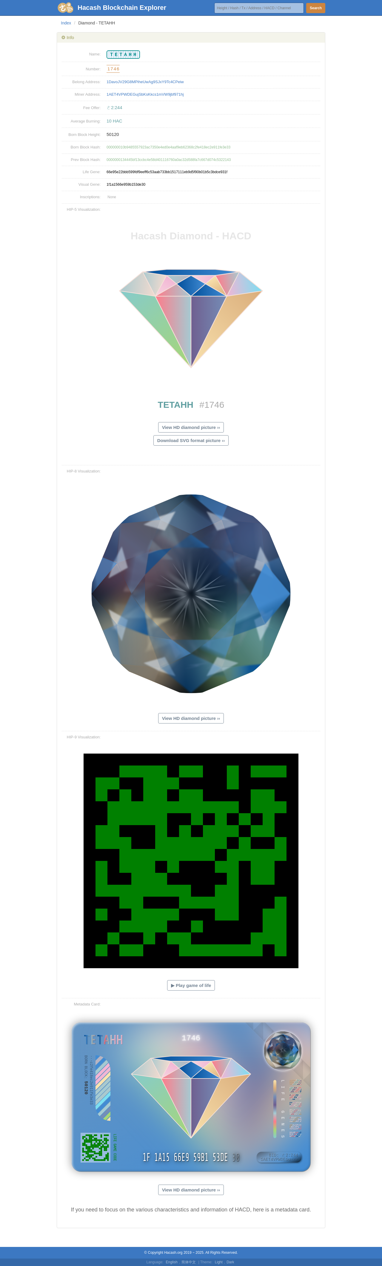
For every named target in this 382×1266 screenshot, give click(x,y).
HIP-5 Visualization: (84, 209)
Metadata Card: (87, 1004)
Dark (230, 1262)
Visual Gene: (89, 184)
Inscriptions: (90, 197)
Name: (95, 54)
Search (316, 8)
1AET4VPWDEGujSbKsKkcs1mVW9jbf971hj (145, 94)
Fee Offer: (92, 108)
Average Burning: (86, 121)
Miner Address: (88, 94)
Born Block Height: (84, 134)
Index (66, 23)
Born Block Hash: (86, 147)
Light (219, 1262)
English (172, 1262)
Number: (93, 69)
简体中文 (188, 1262)
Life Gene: (92, 172)
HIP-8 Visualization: (84, 471)
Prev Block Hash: (86, 159)
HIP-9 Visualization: (84, 737)
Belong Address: (86, 82)
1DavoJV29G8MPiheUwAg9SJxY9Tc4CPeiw (145, 82)
